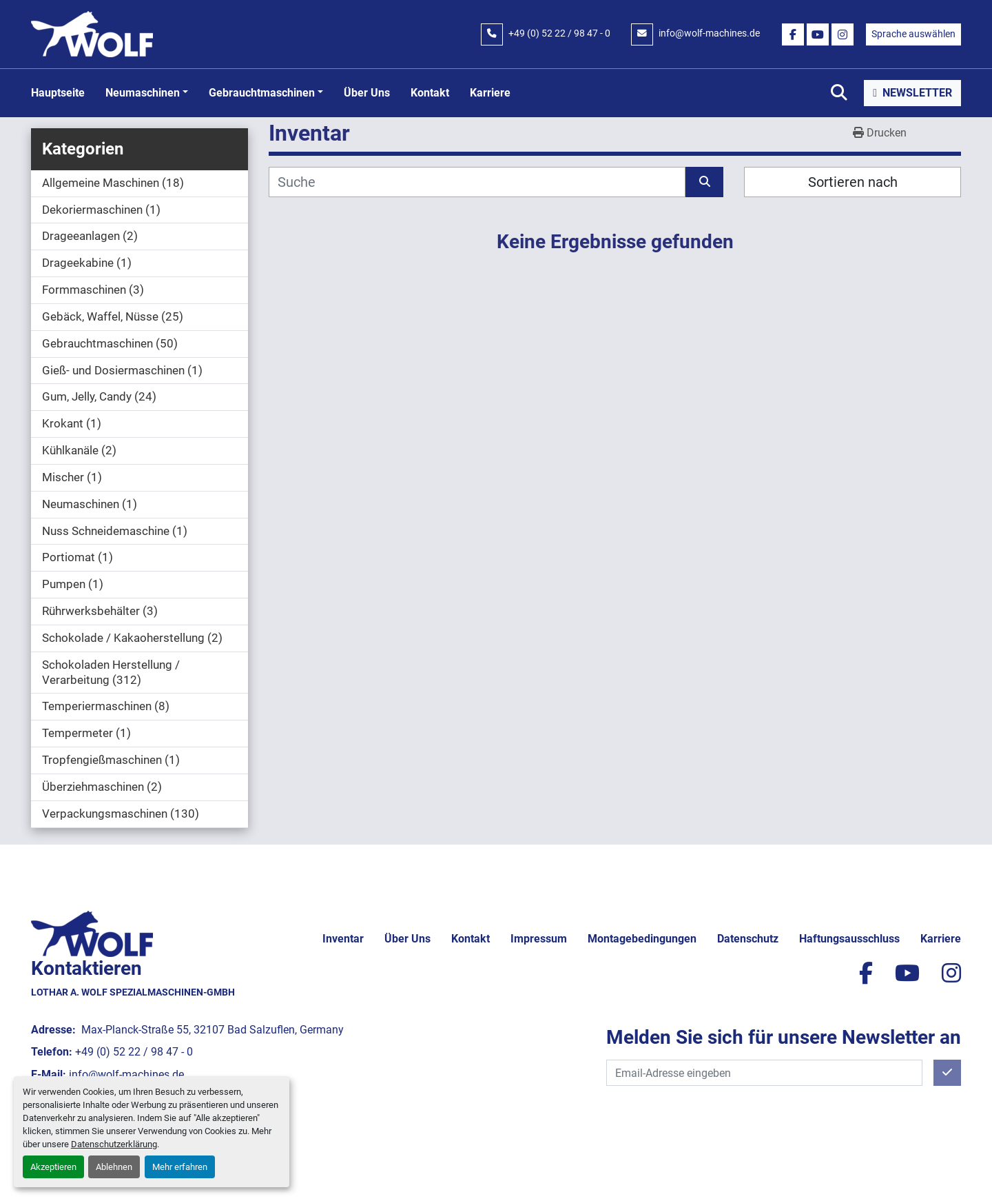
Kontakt (430, 92)
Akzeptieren (53, 1167)
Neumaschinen (142, 92)
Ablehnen (114, 1167)
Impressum (538, 938)
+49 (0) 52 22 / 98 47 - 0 (559, 33)
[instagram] (842, 34)
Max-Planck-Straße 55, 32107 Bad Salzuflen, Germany (211, 1029)
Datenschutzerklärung (114, 1144)
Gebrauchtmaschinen (262, 92)
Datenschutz (747, 938)
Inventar (343, 938)
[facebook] (793, 34)
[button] (146, 93)
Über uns (367, 92)
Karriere (490, 92)
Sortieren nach (853, 182)
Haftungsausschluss (849, 938)
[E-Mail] (764, 1073)
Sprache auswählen (913, 33)
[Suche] (477, 182)
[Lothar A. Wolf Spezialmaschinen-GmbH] (92, 932)
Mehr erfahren (179, 1167)
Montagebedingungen (642, 938)
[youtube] (818, 34)
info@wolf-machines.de (709, 33)
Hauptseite (58, 92)
